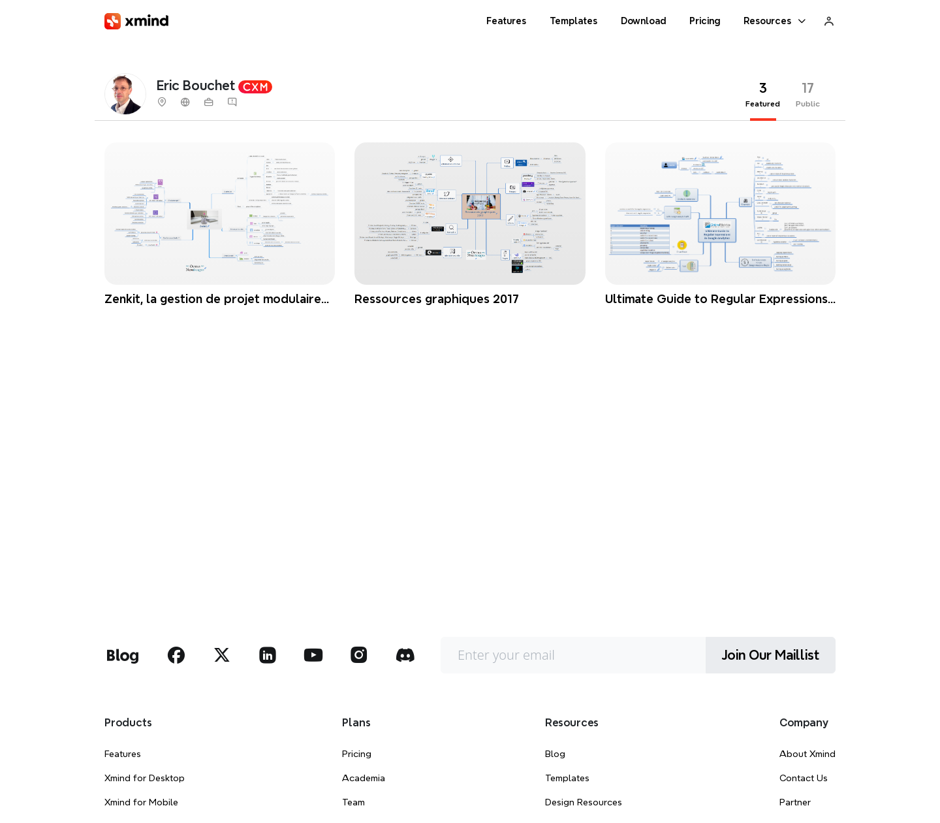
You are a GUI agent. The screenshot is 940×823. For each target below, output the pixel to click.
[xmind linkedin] (267, 655)
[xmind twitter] (222, 655)
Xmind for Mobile (141, 802)
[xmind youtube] (313, 655)
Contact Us (803, 778)
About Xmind (807, 753)
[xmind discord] (405, 655)
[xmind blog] (122, 655)
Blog (555, 753)
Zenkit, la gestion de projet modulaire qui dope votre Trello (212, 300)
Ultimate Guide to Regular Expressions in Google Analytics (716, 300)
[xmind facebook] (176, 655)
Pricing (356, 753)
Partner (795, 802)
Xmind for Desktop (144, 778)
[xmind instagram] (359, 655)
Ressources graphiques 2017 (436, 299)
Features (122, 753)
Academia (363, 778)
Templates (567, 778)
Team (353, 802)
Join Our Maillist (770, 655)
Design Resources (583, 802)
